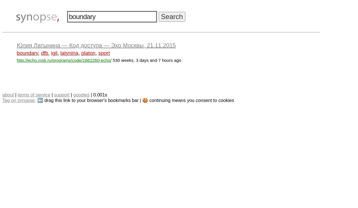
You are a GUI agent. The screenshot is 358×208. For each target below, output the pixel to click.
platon (88, 53)
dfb (44, 53)
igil (54, 53)
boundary (27, 53)
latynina (69, 53)
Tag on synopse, (19, 100)
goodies (81, 94)
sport (104, 53)
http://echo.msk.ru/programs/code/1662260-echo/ (64, 60)
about (8, 94)
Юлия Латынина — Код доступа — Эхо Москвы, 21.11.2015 (96, 45)
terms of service (34, 94)
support (61, 94)
